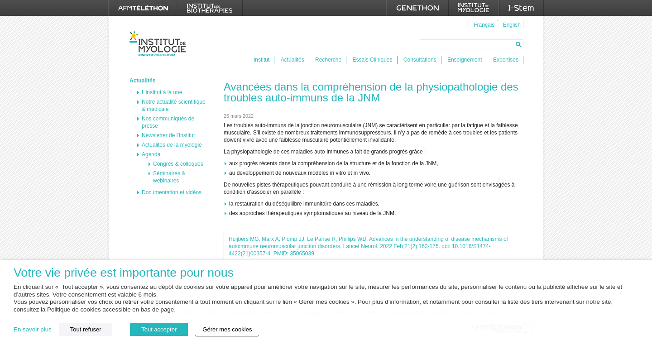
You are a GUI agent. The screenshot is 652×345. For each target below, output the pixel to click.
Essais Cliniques (372, 60)
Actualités (292, 60)
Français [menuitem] (484, 25)
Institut (261, 60)
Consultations (419, 60)
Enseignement (464, 60)
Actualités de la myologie (172, 145)
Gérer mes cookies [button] (227, 329)
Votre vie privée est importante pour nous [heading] (124, 273)
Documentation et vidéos (171, 192)
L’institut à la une (162, 92)
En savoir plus (33, 329)
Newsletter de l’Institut (168, 135)
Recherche (328, 60)
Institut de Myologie (159, 43)
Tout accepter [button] (159, 329)
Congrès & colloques (178, 164)
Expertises (505, 60)
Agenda (151, 154)
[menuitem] (483, 24)
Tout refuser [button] (85, 329)
